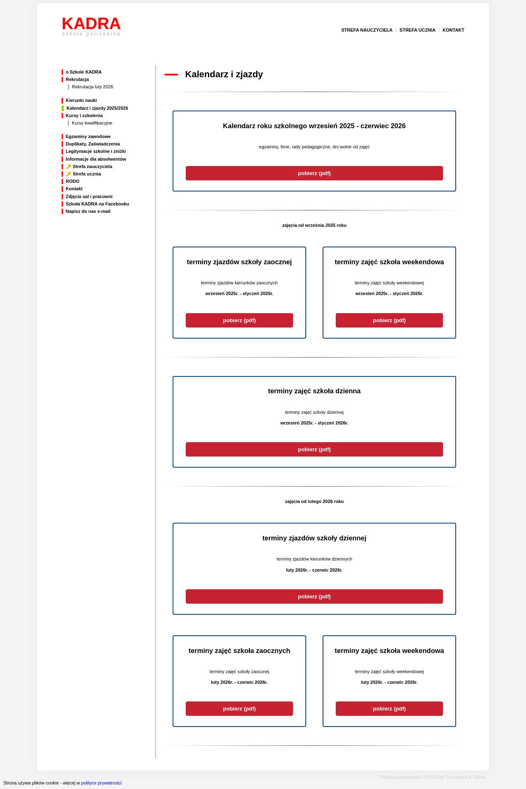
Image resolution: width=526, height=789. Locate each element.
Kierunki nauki (81, 100)
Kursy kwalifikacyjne (92, 122)
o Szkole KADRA (84, 71)
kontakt (453, 30)
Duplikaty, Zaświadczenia (93, 143)
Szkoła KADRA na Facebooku (97, 203)
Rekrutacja (77, 79)
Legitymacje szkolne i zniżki (96, 151)
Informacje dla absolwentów (96, 159)
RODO (72, 181)
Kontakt (74, 188)
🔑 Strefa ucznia (83, 173)
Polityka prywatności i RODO (409, 777)
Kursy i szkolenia (84, 115)
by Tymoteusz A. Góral (462, 777)
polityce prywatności (101, 782)
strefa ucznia (417, 30)
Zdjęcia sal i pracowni (89, 196)
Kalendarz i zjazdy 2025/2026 (97, 108)
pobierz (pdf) (314, 173)
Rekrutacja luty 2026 (92, 86)
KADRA (91, 30)
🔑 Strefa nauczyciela (89, 166)
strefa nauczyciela (366, 30)
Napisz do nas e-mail (88, 211)
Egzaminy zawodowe (88, 136)
